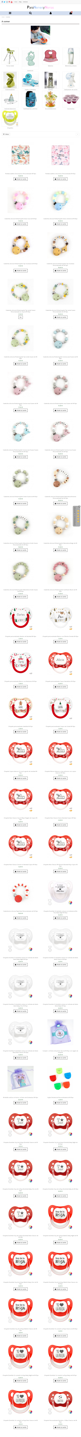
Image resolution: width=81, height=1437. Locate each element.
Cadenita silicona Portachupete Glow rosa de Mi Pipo (21, 218)
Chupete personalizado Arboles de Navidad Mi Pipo (20, 636)
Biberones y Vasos (71, 66)
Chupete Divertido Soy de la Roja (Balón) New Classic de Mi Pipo (60, 1283)
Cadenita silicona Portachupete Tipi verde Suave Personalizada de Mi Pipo (60, 311)
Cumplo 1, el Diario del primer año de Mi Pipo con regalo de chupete (60, 1051)
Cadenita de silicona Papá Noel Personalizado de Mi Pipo (20, 911)
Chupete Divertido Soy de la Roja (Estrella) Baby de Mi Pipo (60, 1189)
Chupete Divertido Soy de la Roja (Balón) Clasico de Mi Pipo (20, 1329)
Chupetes (10, 128)
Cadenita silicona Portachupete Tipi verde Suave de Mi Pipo (20, 357)
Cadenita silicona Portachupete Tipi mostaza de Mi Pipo (21, 263)
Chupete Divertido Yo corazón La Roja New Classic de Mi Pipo (20, 1421)
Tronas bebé (10, 66)
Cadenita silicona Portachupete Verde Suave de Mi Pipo (20, 496)
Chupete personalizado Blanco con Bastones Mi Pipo (20, 681)
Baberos (50, 66)
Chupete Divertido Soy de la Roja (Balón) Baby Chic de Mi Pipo (20, 1283)
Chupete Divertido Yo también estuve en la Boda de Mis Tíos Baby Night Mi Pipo (60, 911)
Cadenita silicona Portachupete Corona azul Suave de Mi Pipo (60, 357)
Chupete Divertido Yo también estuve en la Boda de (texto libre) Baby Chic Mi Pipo (20, 1005)
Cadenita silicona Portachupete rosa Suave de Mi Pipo (60, 403)
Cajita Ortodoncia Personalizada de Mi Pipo (60, 1097)
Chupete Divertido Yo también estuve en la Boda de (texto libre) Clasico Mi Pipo (60, 958)
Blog (20, 2)
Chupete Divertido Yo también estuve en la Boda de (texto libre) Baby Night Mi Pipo (20, 958)
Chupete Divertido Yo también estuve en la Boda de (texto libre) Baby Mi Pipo (60, 1005)
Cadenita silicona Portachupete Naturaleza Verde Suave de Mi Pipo (20, 590)
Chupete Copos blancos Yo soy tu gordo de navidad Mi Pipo (20, 772)
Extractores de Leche (70, 89)
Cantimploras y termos (30, 109)
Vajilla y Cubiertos (30, 89)
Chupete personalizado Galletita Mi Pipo (20, 726)
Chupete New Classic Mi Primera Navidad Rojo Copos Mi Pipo (60, 865)
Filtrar (6, 134)
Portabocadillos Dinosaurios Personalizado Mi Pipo (20, 173)
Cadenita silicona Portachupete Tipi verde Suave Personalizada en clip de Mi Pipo (20, 311)
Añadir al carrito (20, 179)
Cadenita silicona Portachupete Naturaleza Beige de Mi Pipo (60, 543)
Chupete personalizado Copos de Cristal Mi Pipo (60, 726)
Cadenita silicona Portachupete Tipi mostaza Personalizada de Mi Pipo (60, 264)
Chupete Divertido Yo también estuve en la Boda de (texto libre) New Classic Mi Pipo (20, 1051)
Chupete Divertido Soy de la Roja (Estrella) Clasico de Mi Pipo (20, 1143)
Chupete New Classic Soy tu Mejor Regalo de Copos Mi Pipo (20, 818)
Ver (21, 317)
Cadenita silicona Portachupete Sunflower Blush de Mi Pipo (60, 590)
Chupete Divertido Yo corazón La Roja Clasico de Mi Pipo (60, 1329)
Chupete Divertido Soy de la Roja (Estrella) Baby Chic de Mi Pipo (20, 1189)
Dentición (30, 70)
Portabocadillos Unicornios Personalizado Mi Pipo (60, 173)
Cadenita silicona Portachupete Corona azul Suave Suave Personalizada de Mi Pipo (20, 450)
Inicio (15, 2)
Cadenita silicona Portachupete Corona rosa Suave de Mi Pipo (20, 404)
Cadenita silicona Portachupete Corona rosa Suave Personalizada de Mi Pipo (60, 450)
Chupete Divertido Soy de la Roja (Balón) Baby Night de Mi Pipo (60, 1236)
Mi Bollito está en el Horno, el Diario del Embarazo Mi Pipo (20, 1097)
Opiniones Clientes (75, 516)
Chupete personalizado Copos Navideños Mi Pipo (60, 681)
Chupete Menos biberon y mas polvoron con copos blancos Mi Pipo (60, 772)
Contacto (25, 2)
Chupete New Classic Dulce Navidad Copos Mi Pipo (60, 818)
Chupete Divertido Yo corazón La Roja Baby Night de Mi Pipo (21, 1375)
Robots (51, 89)
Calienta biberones (10, 109)
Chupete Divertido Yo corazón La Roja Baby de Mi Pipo (60, 1375)
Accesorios (70, 109)
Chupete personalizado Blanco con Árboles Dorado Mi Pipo (60, 636)
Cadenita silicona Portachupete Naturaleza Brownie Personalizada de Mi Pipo (60, 497)
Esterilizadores (10, 89)
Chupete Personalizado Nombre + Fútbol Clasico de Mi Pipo (60, 1421)
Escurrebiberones (50, 109)
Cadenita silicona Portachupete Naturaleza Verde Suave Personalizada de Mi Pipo (20, 543)
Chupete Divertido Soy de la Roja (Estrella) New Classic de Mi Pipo (20, 1236)
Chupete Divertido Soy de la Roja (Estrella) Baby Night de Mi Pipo (60, 1143)
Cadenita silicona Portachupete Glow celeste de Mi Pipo (60, 218)
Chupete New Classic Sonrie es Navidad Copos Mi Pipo (20, 864)
